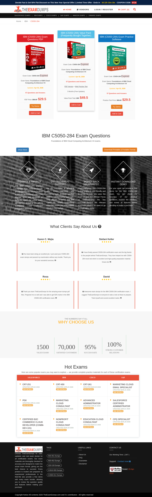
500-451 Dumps (54, 456)
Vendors (83, 10)
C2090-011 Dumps (55, 475)
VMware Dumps (95, 15)
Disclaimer (83, 464)
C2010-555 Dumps (55, 470)
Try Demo (35, 106)
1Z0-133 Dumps (54, 465)
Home (67, 10)
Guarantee (83, 461)
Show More (22, 150)
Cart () (123, 10)
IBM (26, 21)
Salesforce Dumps (22, 15)
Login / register (103, 10)
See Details (27, 389)
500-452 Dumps (54, 461)
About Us (82, 455)
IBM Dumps (38, 15)
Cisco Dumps (51, 15)
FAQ (80, 458)
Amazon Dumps (79, 15)
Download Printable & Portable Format (119, 150)
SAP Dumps (64, 15)
